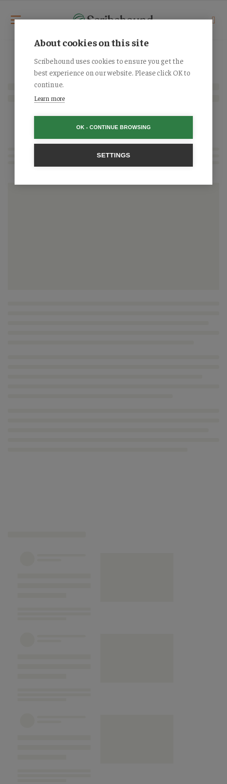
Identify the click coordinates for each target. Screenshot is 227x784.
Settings (113, 155)
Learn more (49, 98)
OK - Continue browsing (113, 127)
